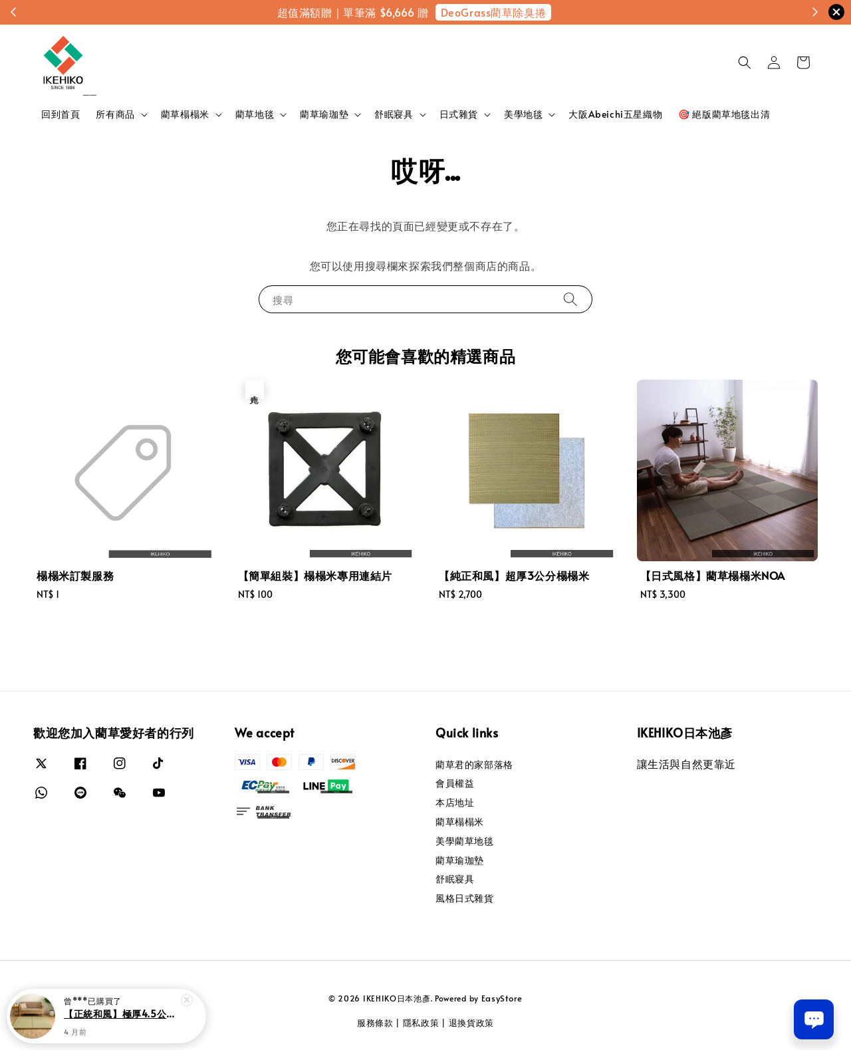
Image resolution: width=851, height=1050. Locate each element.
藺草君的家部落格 (474, 765)
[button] (744, 62)
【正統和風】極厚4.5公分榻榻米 (122, 1021)
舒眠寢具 (393, 114)
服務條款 (375, 1023)
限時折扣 (505, 12)
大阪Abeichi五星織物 (615, 114)
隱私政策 (421, 1023)
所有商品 (115, 114)
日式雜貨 (458, 114)
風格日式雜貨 (464, 898)
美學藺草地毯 (464, 841)
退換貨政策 (472, 1023)
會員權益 (454, 783)
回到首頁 (60, 114)
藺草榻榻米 (185, 114)
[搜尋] (570, 299)
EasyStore (502, 998)
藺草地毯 (254, 114)
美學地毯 (523, 114)
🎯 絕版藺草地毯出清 (724, 114)
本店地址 (454, 802)
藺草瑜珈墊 (324, 114)
